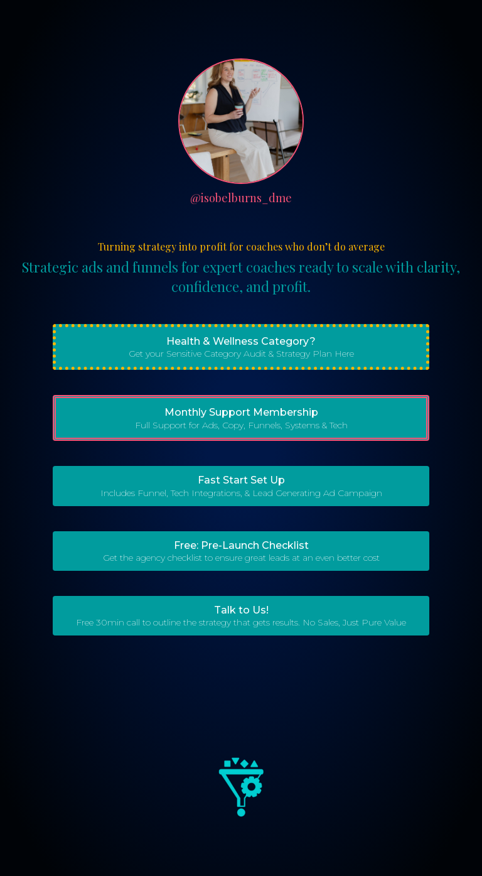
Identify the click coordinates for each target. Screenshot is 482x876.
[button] (241, 347)
